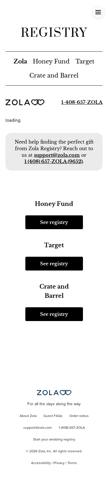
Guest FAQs (52, 416)
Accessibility (41, 463)
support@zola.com (57, 155)
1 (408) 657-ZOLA (72, 428)
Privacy (59, 463)
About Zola (28, 416)
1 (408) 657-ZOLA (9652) (53, 161)
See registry (54, 222)
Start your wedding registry (54, 439)
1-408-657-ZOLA (82, 102)
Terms (72, 463)
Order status (79, 416)
